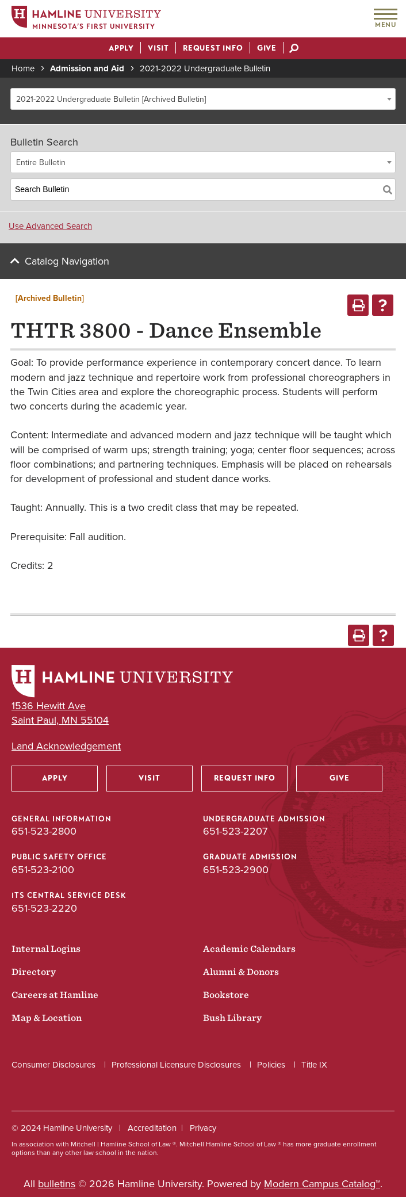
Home (23, 68)
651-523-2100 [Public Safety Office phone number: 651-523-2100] (43, 869)
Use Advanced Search (50, 226)
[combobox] (203, 99)
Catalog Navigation (67, 261)
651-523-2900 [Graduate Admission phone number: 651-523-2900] (236, 869)
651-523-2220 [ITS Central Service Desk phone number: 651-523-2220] (44, 908)
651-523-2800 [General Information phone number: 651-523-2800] (44, 831)
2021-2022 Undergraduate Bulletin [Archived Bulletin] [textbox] (111, 99)
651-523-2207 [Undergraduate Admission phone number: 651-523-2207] (235, 831)
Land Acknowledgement (66, 746)
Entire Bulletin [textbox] (41, 162)
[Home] (86, 19)
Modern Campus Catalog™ (322, 1183)
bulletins (56, 1183)
